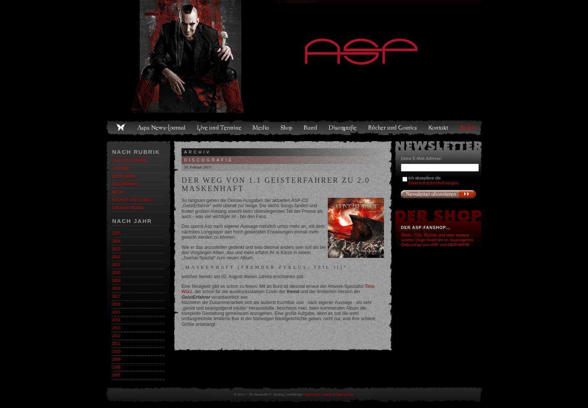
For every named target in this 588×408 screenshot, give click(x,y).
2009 (116, 359)
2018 (116, 288)
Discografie (343, 127)
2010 (116, 351)
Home (121, 127)
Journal (121, 168)
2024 (116, 241)
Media (261, 127)
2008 (116, 367)
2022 (116, 257)
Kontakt (438, 127)
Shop (286, 127)
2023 (116, 249)
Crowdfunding (128, 208)
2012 (116, 336)
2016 (116, 304)
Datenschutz (344, 394)
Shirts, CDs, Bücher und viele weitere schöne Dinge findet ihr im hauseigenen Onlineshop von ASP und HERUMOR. (437, 240)
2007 (116, 375)
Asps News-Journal (161, 127)
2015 (116, 312)
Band (311, 127)
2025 (116, 233)
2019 (116, 281)
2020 (116, 273)
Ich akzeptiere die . (433, 180)
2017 (116, 296)
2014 (116, 320)
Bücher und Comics (393, 127)
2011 (116, 344)
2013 (116, 328)
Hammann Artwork (318, 394)
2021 (116, 265)
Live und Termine (219, 127)
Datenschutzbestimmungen (433, 183)
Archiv (468, 127)
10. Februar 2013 (197, 167)
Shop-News (123, 176)
